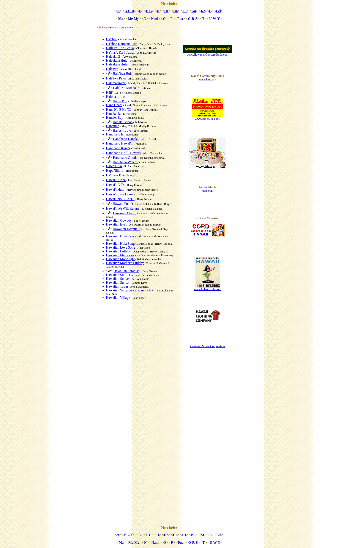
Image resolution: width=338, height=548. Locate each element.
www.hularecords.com (207, 289)
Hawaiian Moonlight (120, 259)
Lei (218, 11)
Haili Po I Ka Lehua (120, 48)
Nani (154, 18)
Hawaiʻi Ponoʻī (123, 204)
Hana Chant (114, 105)
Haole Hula (114, 166)
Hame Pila (120, 101)
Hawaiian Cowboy (119, 220)
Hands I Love (122, 130)
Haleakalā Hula (116, 60)
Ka (193, 11)
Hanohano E (114, 134)
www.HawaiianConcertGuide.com (207, 54)
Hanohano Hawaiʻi (119, 143)
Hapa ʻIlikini (114, 170)
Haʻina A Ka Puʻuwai (120, 52)
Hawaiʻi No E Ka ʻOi (120, 199)
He (166, 535)
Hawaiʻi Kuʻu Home (119, 194)
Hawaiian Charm (124, 213)
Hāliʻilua (112, 92)
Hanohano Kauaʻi (118, 148)
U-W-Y (214, 18)
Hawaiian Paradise (126, 271)
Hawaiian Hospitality (127, 229)
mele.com (207, 190)
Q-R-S (192, 18)
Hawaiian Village (118, 297)
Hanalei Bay (114, 117)
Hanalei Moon (123, 122)
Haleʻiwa (112, 69)
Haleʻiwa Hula (122, 73)
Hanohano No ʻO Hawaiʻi (123, 153)
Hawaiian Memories (120, 255)
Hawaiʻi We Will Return (122, 208)
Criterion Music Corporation (207, 346)
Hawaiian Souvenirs (120, 278)
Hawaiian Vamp (117, 290)
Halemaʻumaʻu (116, 83)
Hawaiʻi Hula (115, 189)
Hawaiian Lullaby (118, 251)
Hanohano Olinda (125, 157)
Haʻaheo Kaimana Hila (121, 44)
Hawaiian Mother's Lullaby (125, 263)
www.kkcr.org (207, 79)
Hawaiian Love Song (120, 247)
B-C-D (129, 11)
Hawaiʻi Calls (115, 185)
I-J (184, 11)
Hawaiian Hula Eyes (120, 236)
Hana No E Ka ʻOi (118, 109)
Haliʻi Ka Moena (124, 88)
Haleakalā (113, 56)
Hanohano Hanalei (126, 139)
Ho (175, 11)
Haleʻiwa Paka (116, 78)
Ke (203, 11)
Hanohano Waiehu (125, 162)
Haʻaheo (111, 39)
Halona (111, 96)
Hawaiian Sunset (117, 282)
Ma (120, 18)
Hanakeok (113, 113)
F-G (149, 11)
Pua (180, 18)
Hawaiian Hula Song (120, 243)
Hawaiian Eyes (116, 224)
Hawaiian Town (117, 286)
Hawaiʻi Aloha (116, 180)
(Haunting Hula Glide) (141, 290)
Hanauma (112, 126)
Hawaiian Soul (116, 275)
